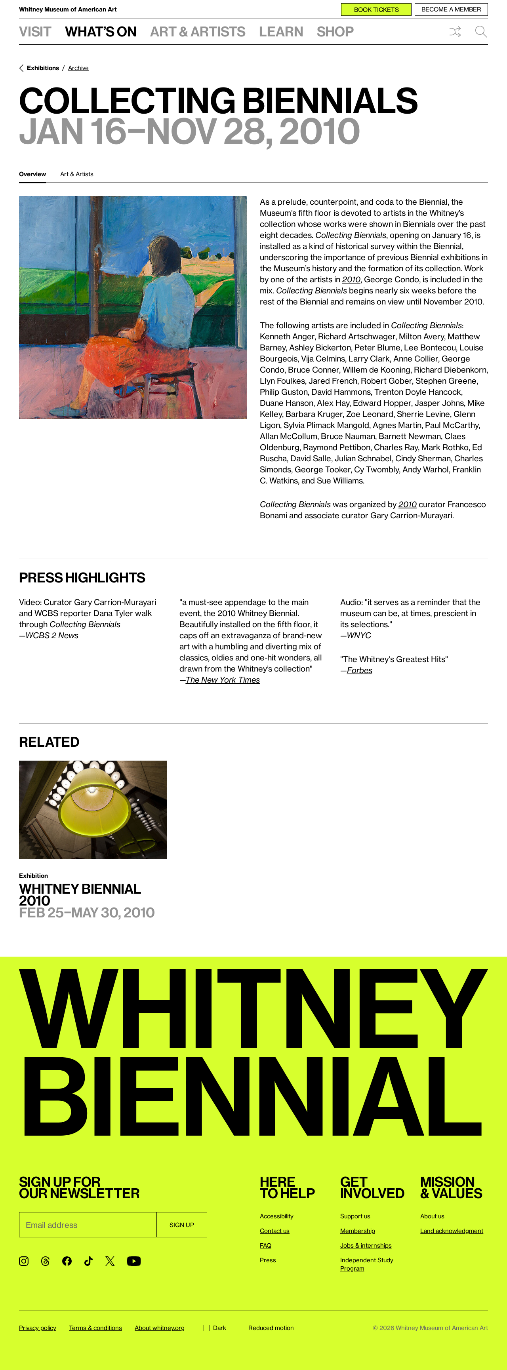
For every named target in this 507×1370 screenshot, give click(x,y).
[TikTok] (88, 1261)
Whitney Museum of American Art (68, 9)
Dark (215, 1327)
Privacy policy (37, 1327)
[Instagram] (24, 1261)
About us (432, 1216)
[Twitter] (110, 1261)
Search (481, 31)
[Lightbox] (133, 307)
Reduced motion (266, 1327)
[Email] (87, 1224)
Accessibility (277, 1216)
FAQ (265, 1245)
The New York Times (222, 679)
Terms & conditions (95, 1327)
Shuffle (455, 31)
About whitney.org (160, 1327)
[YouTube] (134, 1261)
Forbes (359, 670)
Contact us (275, 1230)
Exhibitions (43, 67)
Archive (78, 67)
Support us (355, 1216)
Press (268, 1259)
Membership (357, 1230)
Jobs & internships (366, 1245)
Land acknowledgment (451, 1230)
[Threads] (45, 1261)
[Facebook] (67, 1261)
